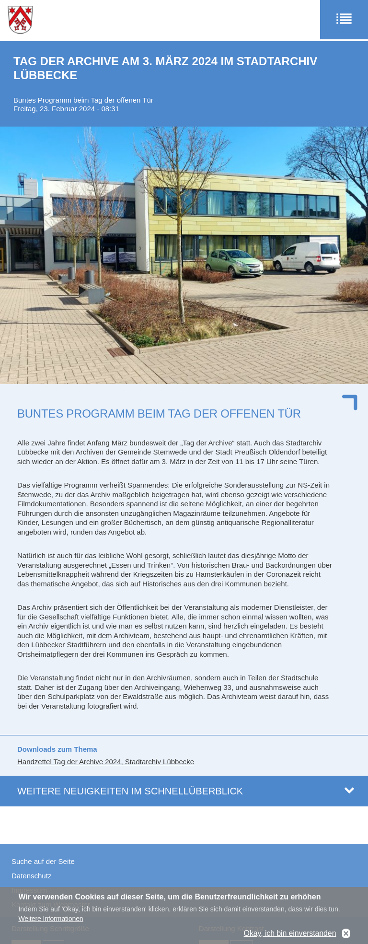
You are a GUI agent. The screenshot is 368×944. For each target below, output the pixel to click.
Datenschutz (31, 876)
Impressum (29, 890)
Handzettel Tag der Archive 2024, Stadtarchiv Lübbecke (105, 762)
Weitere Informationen (50, 923)
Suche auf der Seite (43, 861)
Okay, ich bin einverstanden (290, 938)
